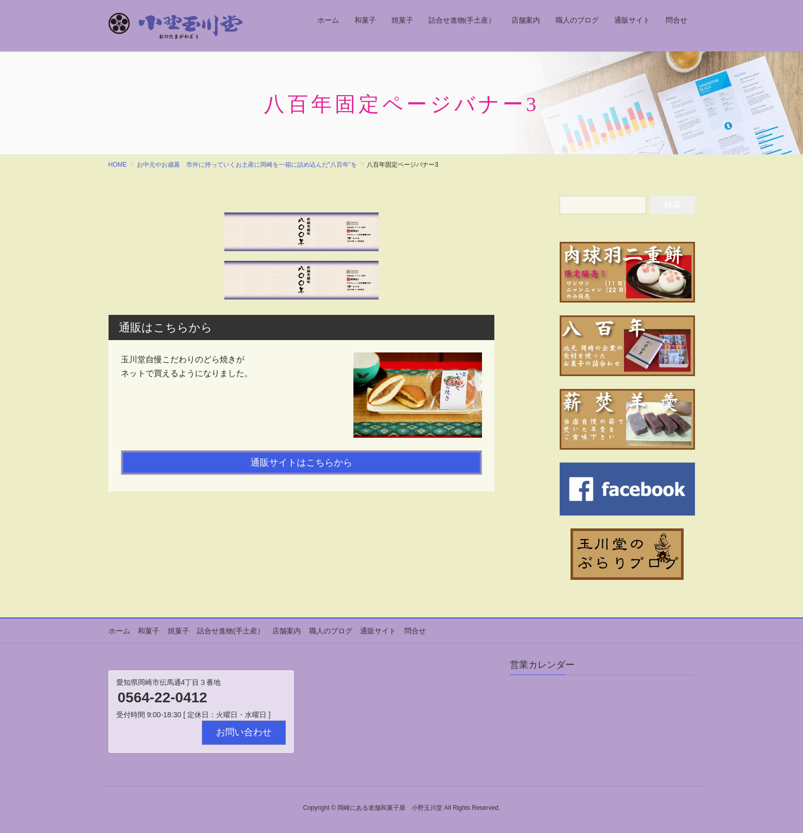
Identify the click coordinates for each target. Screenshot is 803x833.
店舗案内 (285, 631)
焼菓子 (178, 631)
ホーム (119, 631)
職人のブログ (329, 631)
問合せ (413, 631)
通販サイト (377, 631)
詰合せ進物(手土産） (230, 631)
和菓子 (148, 631)
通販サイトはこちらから (301, 462)
